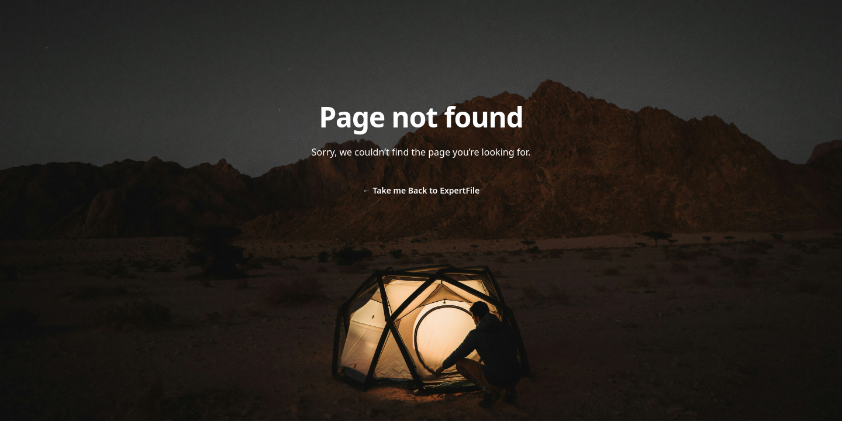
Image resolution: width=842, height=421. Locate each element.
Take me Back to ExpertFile (421, 190)
